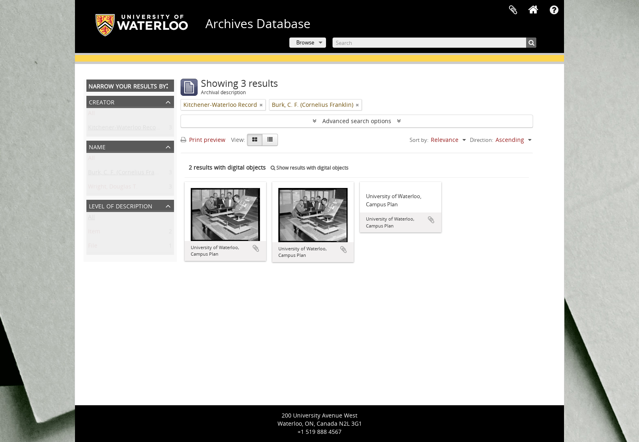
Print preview (203, 140)
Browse (305, 42)
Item (94, 233)
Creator (102, 101)
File (92, 247)
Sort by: (419, 140)
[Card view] (254, 140)
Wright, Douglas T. (113, 188)
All (91, 115)
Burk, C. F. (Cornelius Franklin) (129, 174)
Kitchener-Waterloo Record (125, 129)
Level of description (120, 205)
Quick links (554, 10)
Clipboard (513, 10)
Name (97, 146)
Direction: (481, 140)
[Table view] (270, 140)
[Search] (434, 43)
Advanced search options (357, 121)
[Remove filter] (261, 105)
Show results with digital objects (309, 167)
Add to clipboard (256, 248)
